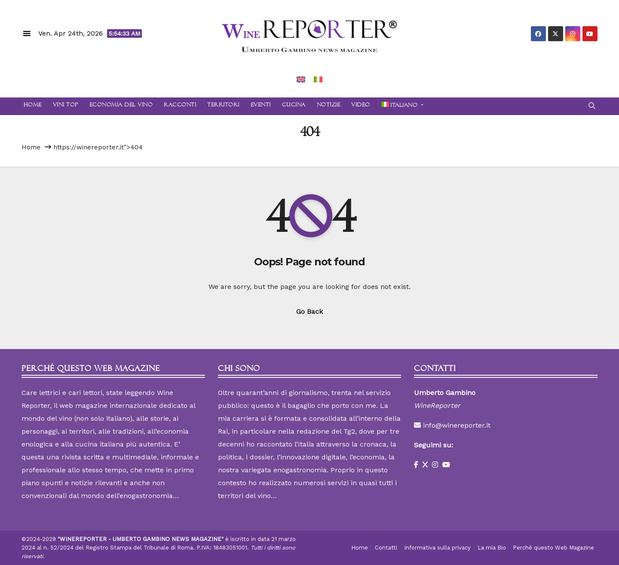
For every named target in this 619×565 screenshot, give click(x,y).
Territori (223, 105)
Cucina (294, 105)
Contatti (386, 547)
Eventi (261, 105)
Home (31, 105)
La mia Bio (492, 547)
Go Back (309, 311)
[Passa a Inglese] (301, 79)
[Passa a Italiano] (318, 79)
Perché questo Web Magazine (553, 547)
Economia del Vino (121, 105)
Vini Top (65, 105)
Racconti (180, 105)
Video (360, 105)
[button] (591, 106)
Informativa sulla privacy (437, 547)
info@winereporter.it (456, 425)
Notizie (328, 105)
